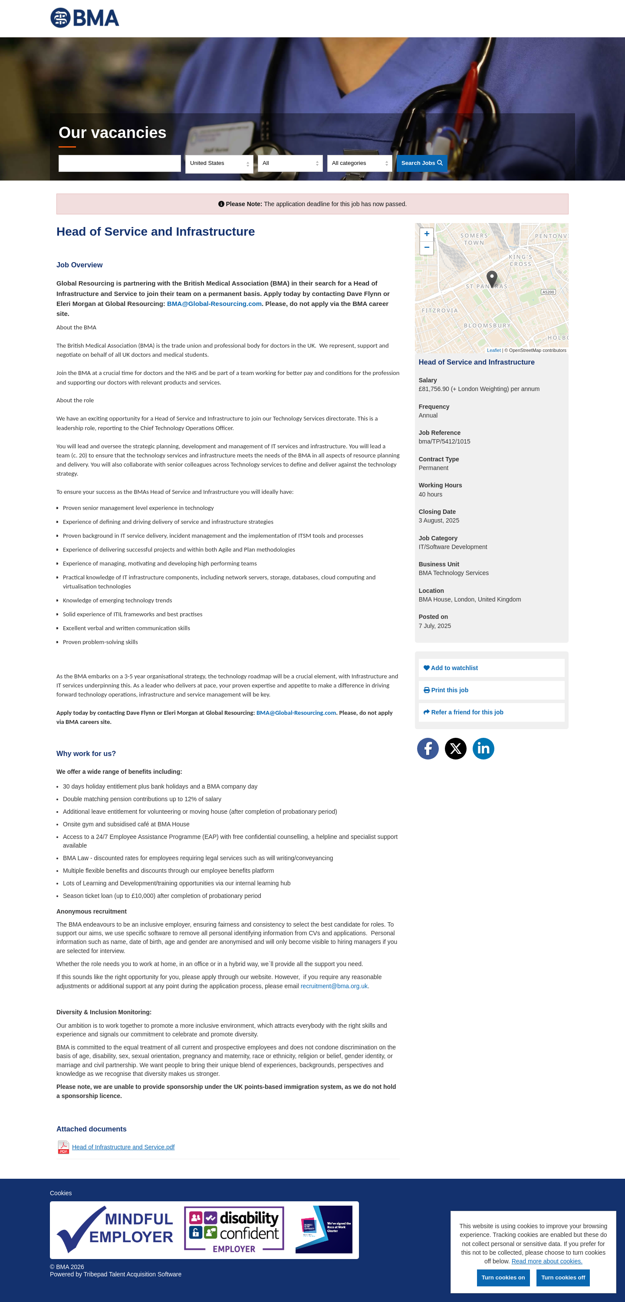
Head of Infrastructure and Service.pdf (123, 1147)
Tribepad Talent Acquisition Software (133, 1274)
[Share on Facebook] (428, 749)
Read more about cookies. (547, 1261)
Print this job (446, 690)
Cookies (61, 1193)
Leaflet (494, 350)
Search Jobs (422, 163)
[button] (492, 279)
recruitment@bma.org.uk (334, 986)
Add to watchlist (451, 667)
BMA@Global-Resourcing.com (214, 303)
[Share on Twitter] (456, 749)
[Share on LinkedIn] (483, 749)
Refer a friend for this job (463, 712)
